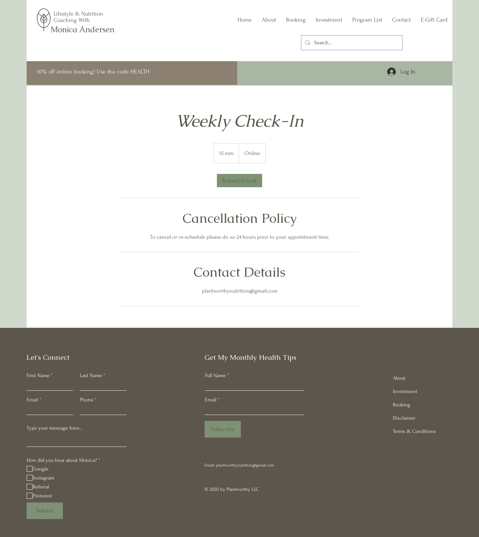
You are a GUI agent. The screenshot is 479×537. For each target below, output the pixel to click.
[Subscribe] (223, 429)
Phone (86, 399)
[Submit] (45, 510)
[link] (239, 180)
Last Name (91, 375)
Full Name (215, 375)
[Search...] (351, 43)
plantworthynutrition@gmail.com (245, 465)
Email (32, 399)
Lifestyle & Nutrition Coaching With (78, 17)
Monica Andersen (82, 29)
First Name (38, 375)
